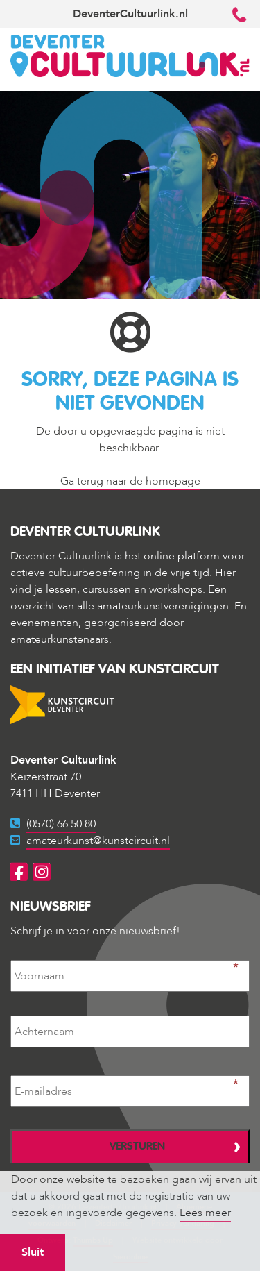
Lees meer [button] (205, 1212)
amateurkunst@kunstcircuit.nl (98, 840)
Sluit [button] (32, 1252)
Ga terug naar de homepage (130, 481)
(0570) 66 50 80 (61, 824)
